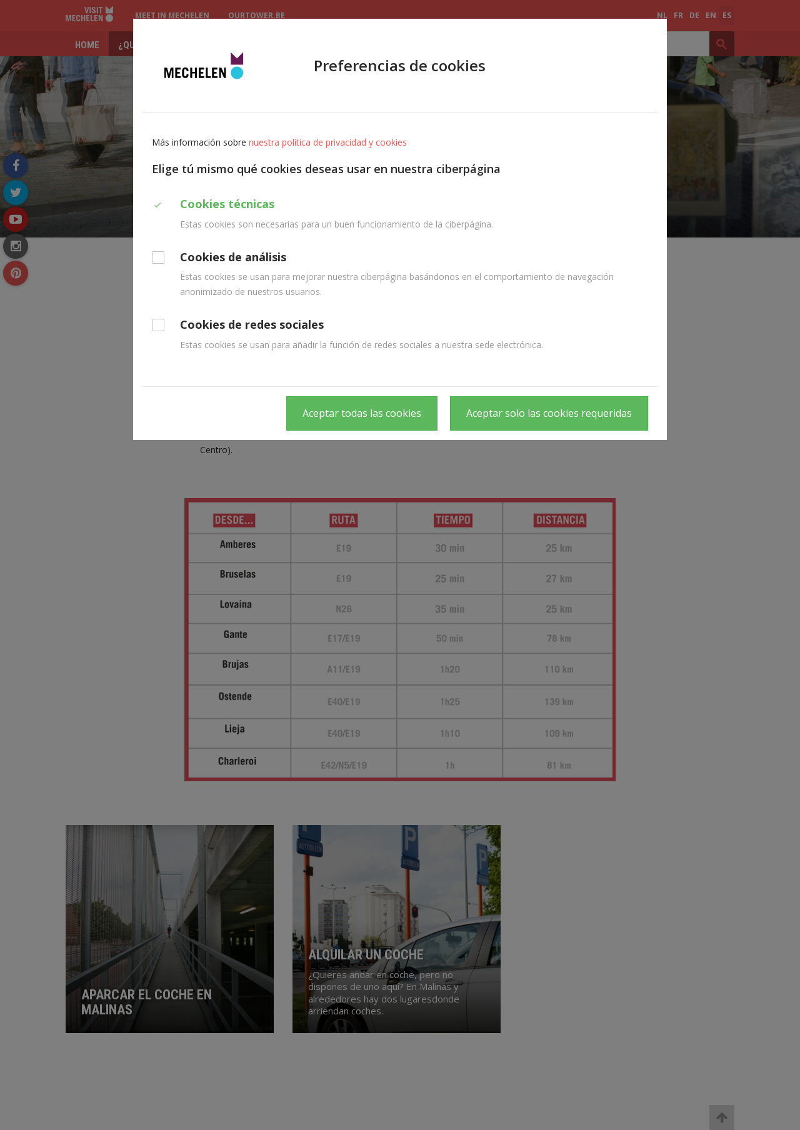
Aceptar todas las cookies (361, 413)
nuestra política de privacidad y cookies (328, 142)
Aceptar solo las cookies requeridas (549, 413)
